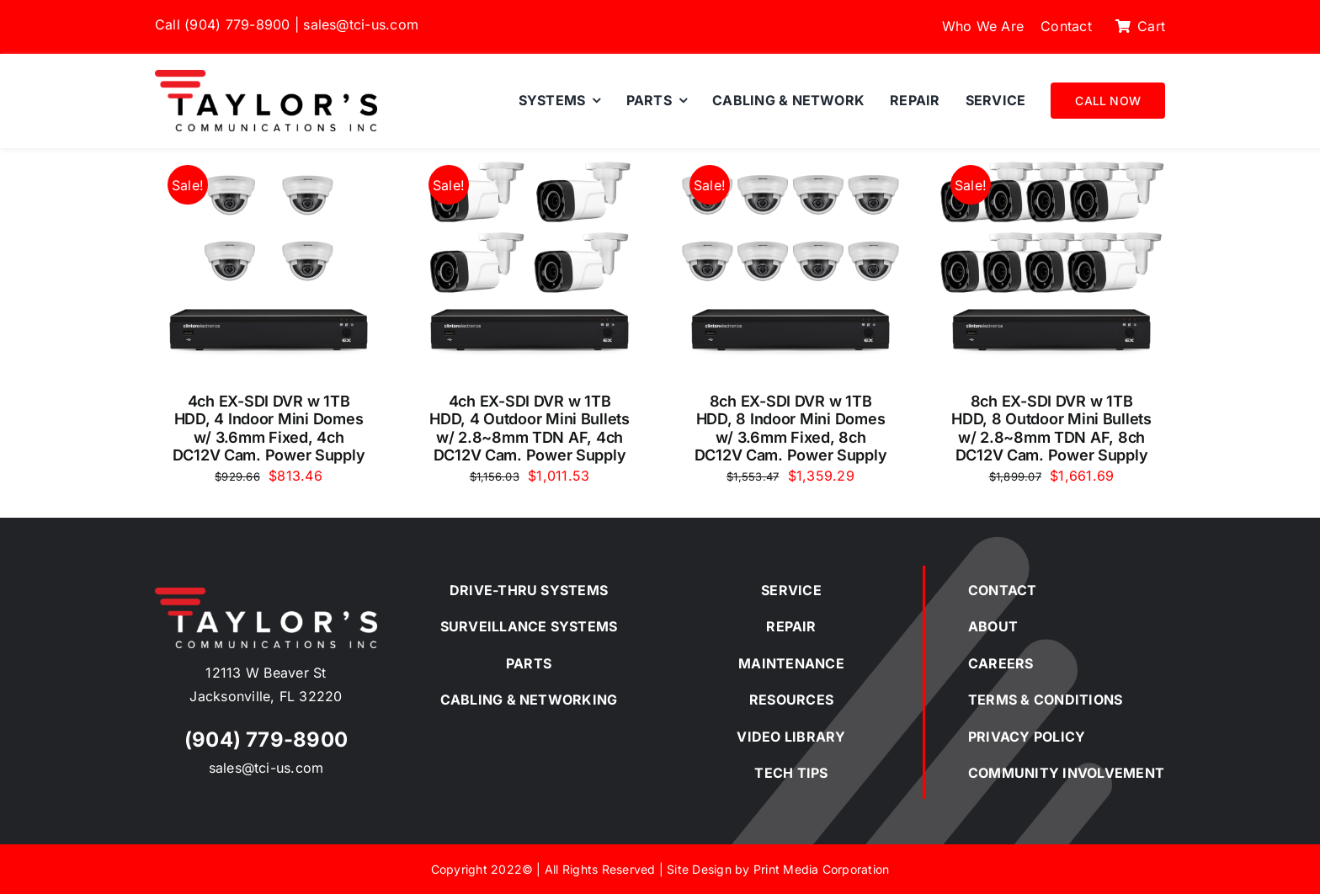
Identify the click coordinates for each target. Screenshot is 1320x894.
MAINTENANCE (791, 663)
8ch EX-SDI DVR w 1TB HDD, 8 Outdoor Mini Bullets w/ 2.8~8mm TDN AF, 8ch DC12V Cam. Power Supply (1051, 428)
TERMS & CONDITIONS (1045, 699)
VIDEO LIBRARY (791, 736)
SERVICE (791, 590)
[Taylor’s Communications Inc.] (266, 76)
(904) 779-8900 (237, 24)
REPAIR (791, 626)
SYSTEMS (574, 590)
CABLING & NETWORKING (529, 699)
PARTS (528, 663)
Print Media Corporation (821, 869)
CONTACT (1002, 590)
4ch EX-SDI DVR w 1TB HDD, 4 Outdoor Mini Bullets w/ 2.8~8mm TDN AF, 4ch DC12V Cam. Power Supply (529, 428)
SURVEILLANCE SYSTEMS (529, 626)
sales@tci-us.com (360, 24)
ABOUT (993, 626)
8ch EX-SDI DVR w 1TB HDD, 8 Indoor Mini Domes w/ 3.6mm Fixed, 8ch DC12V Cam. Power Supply (791, 428)
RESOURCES (791, 699)
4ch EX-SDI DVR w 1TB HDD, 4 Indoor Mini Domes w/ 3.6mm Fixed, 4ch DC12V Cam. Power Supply (269, 428)
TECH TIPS (791, 772)
